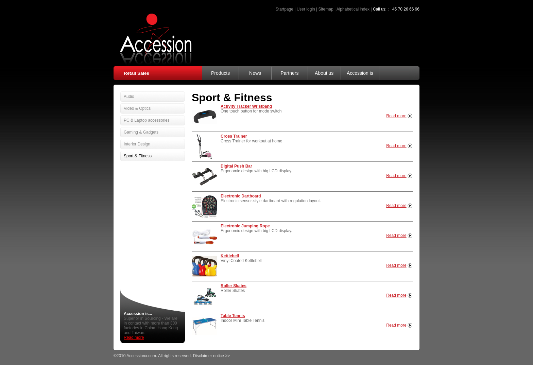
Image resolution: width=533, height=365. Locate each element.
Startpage (284, 9)
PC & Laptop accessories (147, 120)
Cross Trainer (234, 136)
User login (306, 9)
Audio (129, 96)
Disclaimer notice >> (211, 355)
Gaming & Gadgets (141, 132)
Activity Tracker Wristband (246, 106)
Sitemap (326, 9)
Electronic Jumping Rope (245, 226)
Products (220, 73)
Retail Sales (136, 73)
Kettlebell (230, 256)
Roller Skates (233, 285)
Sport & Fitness (138, 156)
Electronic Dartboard (241, 196)
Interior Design (137, 144)
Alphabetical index (353, 9)
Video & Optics (137, 108)
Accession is (360, 73)
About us (324, 73)
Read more (396, 116)
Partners (289, 73)
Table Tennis (233, 315)
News (255, 73)
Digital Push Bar (236, 166)
